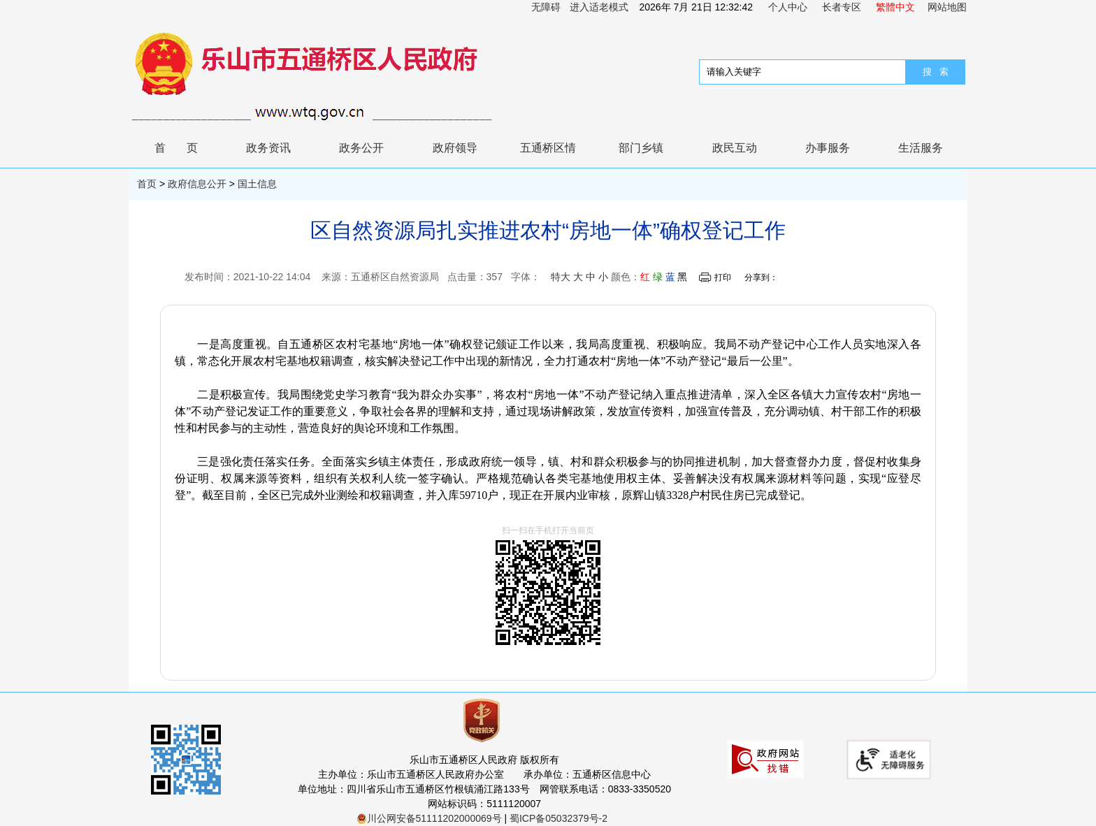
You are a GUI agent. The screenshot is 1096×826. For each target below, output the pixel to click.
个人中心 (787, 7)
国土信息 (257, 183)
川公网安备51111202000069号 (429, 818)
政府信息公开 (197, 183)
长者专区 (841, 7)
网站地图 (947, 7)
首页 (186, 148)
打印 (722, 277)
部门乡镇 (641, 148)
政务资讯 (268, 148)
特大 (560, 276)
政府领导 (455, 148)
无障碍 (546, 7)
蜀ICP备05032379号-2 (558, 818)
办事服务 (827, 148)
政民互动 (734, 148)
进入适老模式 (599, 7)
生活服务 (920, 148)
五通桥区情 (548, 148)
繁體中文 (895, 7)
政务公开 (361, 148)
